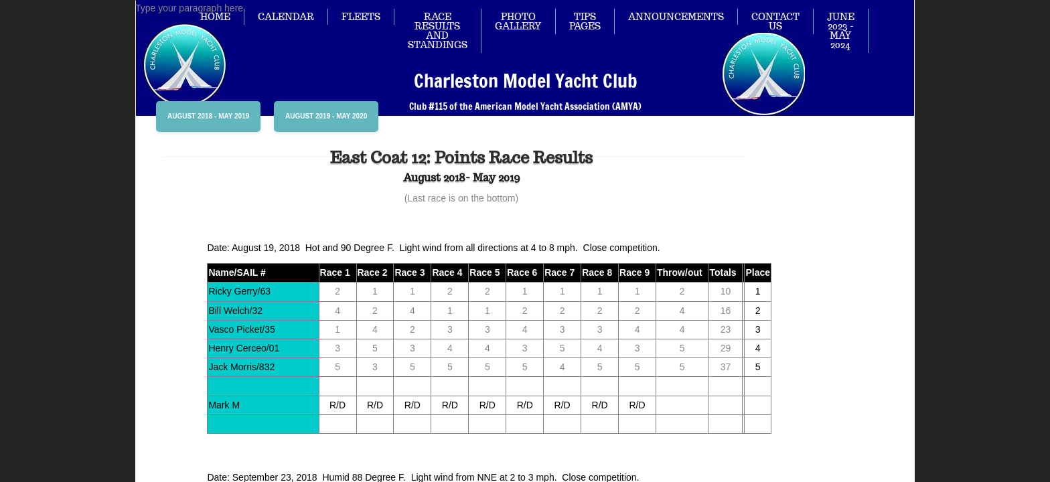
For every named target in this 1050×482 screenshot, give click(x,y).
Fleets (361, 17)
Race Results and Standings (437, 31)
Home (215, 17)
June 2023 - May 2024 (840, 31)
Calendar (286, 17)
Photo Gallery (518, 21)
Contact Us (775, 21)
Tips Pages (585, 21)
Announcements (676, 17)
